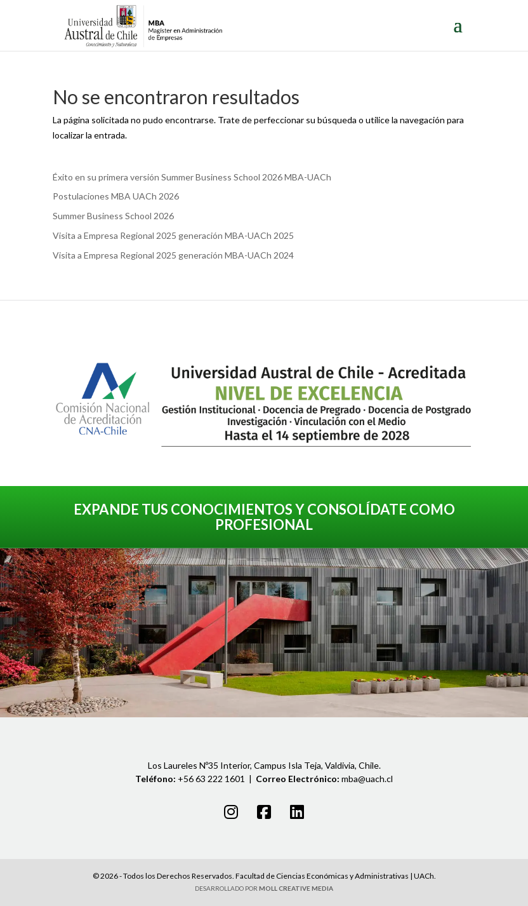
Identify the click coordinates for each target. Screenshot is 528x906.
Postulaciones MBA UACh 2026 (116, 196)
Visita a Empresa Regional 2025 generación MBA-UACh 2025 (173, 235)
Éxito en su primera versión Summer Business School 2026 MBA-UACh (192, 177)
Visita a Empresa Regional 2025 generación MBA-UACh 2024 (173, 255)
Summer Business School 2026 (113, 215)
